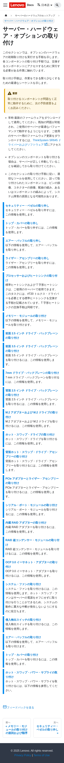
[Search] (57, 5)
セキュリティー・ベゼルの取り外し (27, 205)
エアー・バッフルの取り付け (23, 637)
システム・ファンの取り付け (23, 584)
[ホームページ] (6, 15)
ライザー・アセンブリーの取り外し (27, 258)
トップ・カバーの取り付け (21, 654)
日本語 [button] (43, 5)
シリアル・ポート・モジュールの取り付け (31, 505)
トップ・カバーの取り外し (21, 223)
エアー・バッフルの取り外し (23, 240)
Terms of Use (42, 755)
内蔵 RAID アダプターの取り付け (25, 522)
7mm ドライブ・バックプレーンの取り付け (32, 372)
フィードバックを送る (18, 707)
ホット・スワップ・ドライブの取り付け (30, 434)
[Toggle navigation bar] (5, 5)
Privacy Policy (22, 755)
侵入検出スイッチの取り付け (23, 619)
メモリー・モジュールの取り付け (25, 315)
